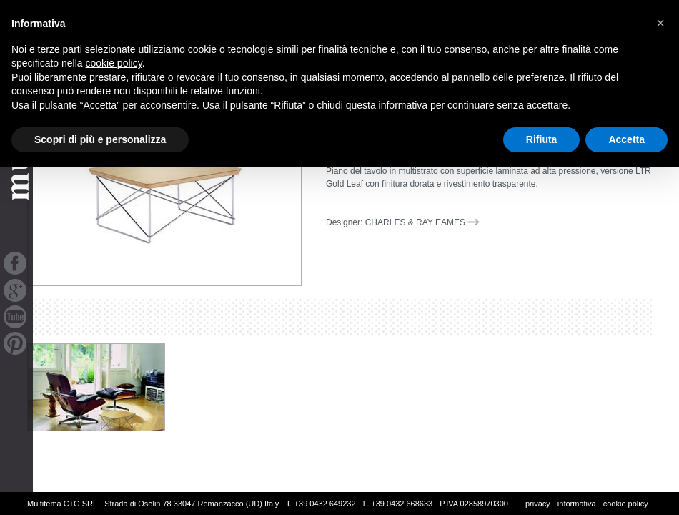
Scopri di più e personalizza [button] (100, 139)
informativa (576, 503)
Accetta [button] (626, 139)
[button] (660, 22)
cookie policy (625, 503)
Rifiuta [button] (541, 139)
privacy (537, 503)
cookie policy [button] (114, 63)
